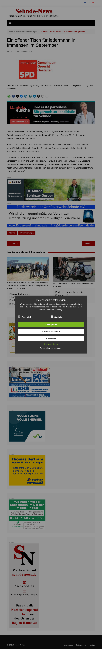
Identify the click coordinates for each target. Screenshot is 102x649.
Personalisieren (51, 344)
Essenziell (24, 316)
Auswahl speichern (51, 331)
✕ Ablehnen (51, 339)
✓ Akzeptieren (51, 324)
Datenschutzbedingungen (51, 348)
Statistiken (57, 316)
